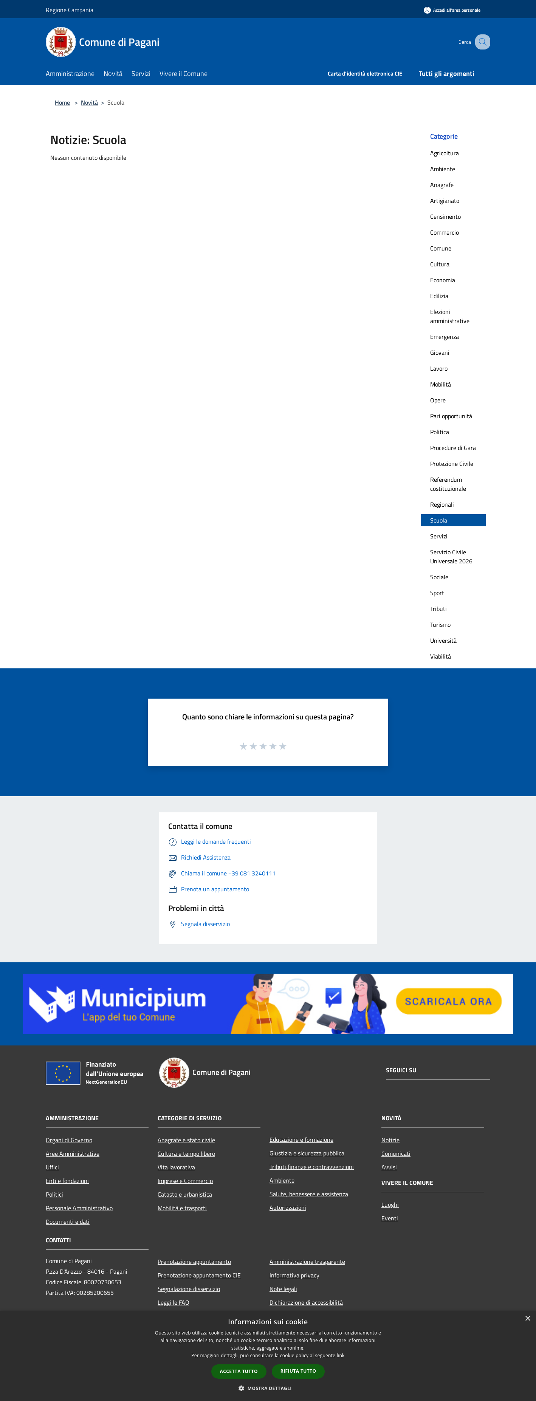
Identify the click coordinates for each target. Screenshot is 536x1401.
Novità (89, 102)
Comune (440, 248)
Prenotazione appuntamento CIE (199, 1275)
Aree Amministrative (72, 1153)
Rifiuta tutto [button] (298, 1371)
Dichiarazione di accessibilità (306, 1302)
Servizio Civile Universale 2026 (451, 556)
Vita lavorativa (176, 1167)
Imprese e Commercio (185, 1180)
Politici (54, 1194)
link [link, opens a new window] (341, 1355)
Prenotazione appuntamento (194, 1261)
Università (443, 640)
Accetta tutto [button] (239, 1371)
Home (62, 102)
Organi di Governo (69, 1139)
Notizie (390, 1139)
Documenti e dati (68, 1221)
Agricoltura (444, 153)
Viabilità (440, 656)
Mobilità (440, 384)
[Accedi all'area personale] (452, 10)
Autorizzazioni (288, 1207)
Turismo (440, 624)
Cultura (439, 264)
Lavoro (439, 368)
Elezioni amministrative (449, 316)
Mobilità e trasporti (182, 1207)
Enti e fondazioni (67, 1180)
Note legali (283, 1288)
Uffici (52, 1167)
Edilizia (439, 295)
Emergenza (444, 336)
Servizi (439, 536)
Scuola (438, 520)
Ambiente (442, 168)
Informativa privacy (294, 1275)
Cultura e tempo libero (186, 1153)
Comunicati (396, 1153)
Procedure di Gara (453, 447)
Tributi (438, 608)
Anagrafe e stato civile (186, 1139)
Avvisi (389, 1167)
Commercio (444, 232)
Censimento (445, 216)
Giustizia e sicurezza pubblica (307, 1153)
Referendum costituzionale (448, 484)
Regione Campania (69, 9)
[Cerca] (481, 42)
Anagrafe (442, 184)
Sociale (439, 576)
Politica (439, 431)
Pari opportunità (451, 416)
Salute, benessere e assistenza (309, 1193)
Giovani (439, 352)
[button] (268, 1388)
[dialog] (268, 1356)
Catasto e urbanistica (185, 1194)
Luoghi (390, 1204)
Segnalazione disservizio (189, 1288)
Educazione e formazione (301, 1139)
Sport (437, 592)
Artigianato (444, 200)
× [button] (527, 1319)
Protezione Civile (451, 463)
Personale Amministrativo (79, 1207)
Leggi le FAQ (173, 1302)
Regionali (442, 504)
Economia (442, 280)
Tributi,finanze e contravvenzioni (312, 1166)
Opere (438, 400)
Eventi (389, 1218)
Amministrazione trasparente (307, 1261)
